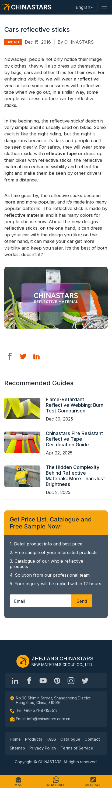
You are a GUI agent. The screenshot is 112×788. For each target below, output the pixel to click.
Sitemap (17, 748)
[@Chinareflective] (85, 680)
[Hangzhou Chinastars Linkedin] (15, 680)
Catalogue (70, 739)
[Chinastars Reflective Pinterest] (57, 680)
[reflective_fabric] (71, 680)
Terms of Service (77, 748)
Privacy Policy (42, 748)
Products (33, 739)
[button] (104, 7)
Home (15, 739)
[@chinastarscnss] (29, 680)
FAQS (51, 739)
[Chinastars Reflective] (43, 680)
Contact (92, 739)
